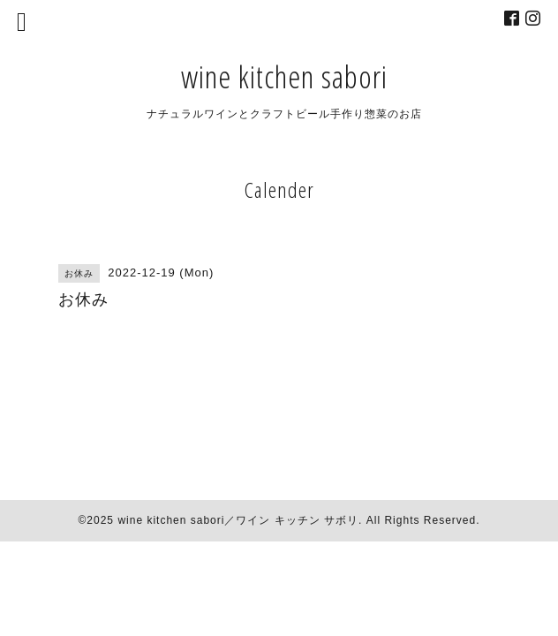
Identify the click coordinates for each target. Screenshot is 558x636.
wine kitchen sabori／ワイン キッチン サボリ (237, 520)
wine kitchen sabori (284, 76)
